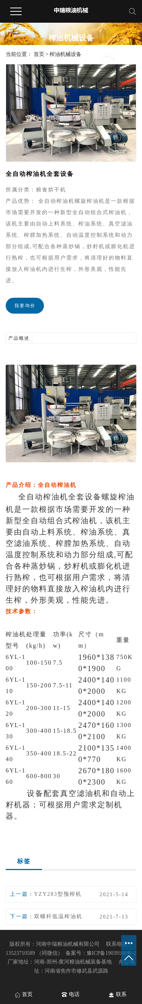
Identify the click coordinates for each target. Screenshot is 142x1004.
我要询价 (25, 305)
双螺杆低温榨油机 (58, 916)
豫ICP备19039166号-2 (111, 953)
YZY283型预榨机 (58, 894)
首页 (39, 54)
